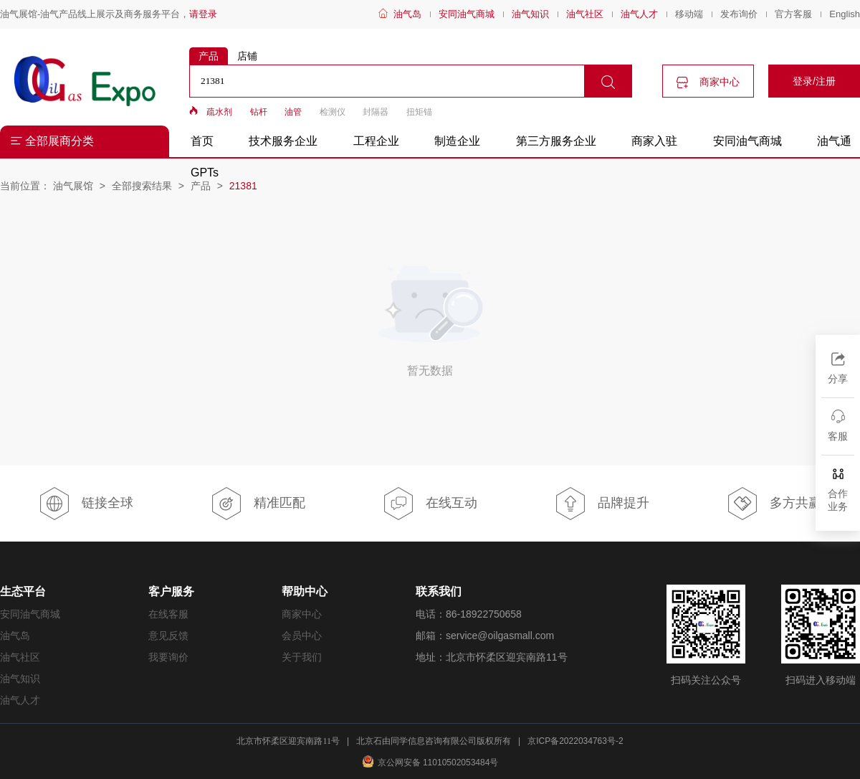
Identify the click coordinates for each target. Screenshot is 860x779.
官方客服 (793, 14)
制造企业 (457, 141)
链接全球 (85, 503)
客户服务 (171, 591)
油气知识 (530, 14)
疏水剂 (219, 112)
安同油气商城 (466, 14)
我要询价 (168, 657)
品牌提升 (601, 503)
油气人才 (639, 14)
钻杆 (258, 112)
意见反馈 (168, 635)
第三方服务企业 (556, 141)
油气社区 (584, 14)
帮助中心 (305, 591)
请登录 (203, 14)
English (844, 14)
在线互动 (429, 503)
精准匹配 (257, 503)
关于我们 (302, 657)
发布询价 (739, 14)
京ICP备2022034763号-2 (575, 741)
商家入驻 (654, 141)
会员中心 (302, 635)
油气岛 (407, 14)
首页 (202, 141)
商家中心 (708, 82)
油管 (293, 112)
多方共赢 (773, 503)
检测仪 (332, 112)
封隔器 (375, 112)
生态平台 (23, 591)
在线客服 (168, 614)
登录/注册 (814, 81)
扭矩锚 (419, 112)
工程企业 (376, 141)
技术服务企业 (283, 141)
